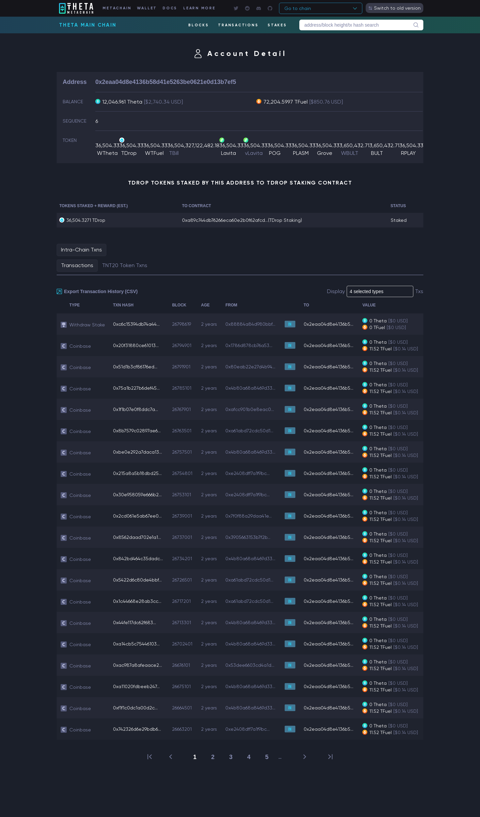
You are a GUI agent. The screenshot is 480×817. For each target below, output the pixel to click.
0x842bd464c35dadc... (138, 558)
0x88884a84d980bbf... (250, 324)
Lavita (228, 153)
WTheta (107, 153)
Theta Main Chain (87, 25)
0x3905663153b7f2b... (247, 537)
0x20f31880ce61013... (136, 345)
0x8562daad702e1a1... (137, 537)
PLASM (301, 153)
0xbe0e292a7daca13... (137, 452)
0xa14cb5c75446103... (136, 643)
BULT (377, 153)
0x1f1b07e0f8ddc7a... (135, 409)
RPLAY (408, 153)
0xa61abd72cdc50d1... (249, 430)
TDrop (129, 153)
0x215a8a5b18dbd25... (137, 473)
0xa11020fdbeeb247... (136, 686)
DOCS (170, 8)
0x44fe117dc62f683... (134, 622)
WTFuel (154, 153)
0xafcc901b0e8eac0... (249, 409)
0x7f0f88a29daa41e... (248, 516)
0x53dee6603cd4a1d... (249, 665)
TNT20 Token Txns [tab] (124, 265)
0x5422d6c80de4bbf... (137, 580)
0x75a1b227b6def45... (136, 388)
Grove (324, 153)
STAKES (277, 25)
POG (275, 153)
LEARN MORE (199, 8)
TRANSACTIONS (238, 25)
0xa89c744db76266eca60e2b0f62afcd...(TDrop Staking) (242, 220)
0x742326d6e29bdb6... (137, 729)
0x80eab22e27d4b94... (250, 366)
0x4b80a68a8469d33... (250, 388)
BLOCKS (198, 25)
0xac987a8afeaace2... (137, 665)
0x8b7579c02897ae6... (137, 430)
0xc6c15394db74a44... (136, 324)
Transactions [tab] (77, 265)
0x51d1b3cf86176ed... (135, 366)
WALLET (147, 8)
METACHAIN (117, 8)
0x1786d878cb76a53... (248, 345)
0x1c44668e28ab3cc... (137, 601)
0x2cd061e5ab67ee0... (137, 516)
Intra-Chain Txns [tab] (81, 249)
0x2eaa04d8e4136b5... (328, 324)
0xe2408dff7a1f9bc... (247, 473)
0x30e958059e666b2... (137, 494)
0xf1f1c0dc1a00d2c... (135, 707)
